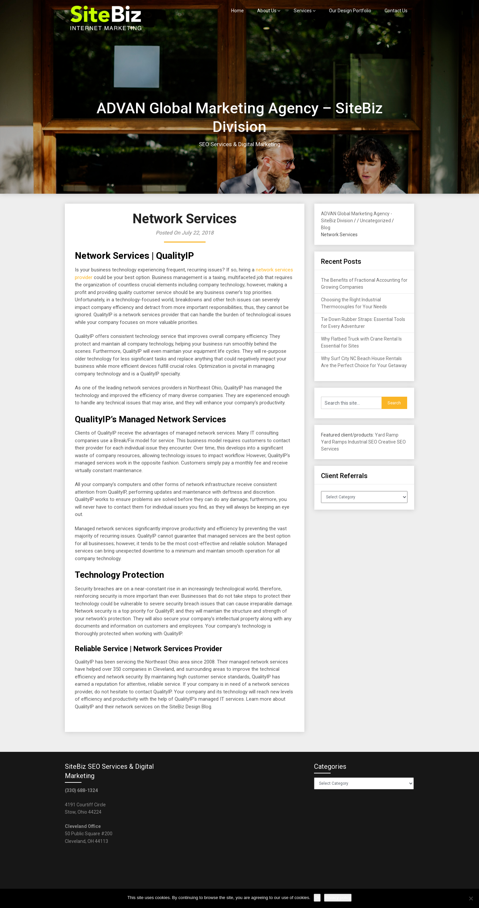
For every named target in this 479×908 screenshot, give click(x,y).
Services (303, 10)
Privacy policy (338, 897)
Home (237, 10)
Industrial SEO (362, 442)
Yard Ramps (334, 442)
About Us (266, 10)
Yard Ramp (387, 435)
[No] (470, 898)
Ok (317, 897)
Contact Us (396, 10)
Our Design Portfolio (350, 10)
